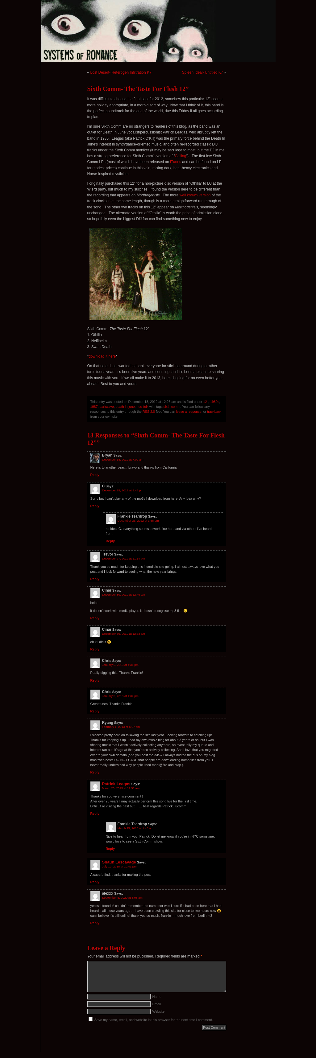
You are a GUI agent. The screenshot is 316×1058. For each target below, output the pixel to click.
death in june (125, 406)
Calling (180, 156)
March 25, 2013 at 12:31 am (121, 788)
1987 (94, 406)
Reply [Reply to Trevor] (94, 579)
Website (158, 1011)
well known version (195, 195)
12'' (205, 402)
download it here (102, 356)
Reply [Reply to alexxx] (94, 923)
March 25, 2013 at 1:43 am (135, 828)
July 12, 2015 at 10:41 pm (119, 866)
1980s (214, 402)
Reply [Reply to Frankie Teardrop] (110, 541)
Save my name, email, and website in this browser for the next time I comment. (153, 1020)
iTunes (175, 162)
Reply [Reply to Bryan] (94, 475)
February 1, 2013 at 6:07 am (121, 726)
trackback (214, 411)
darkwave (107, 406)
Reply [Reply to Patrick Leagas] (94, 813)
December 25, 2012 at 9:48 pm (122, 490)
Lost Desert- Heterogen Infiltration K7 (121, 72)
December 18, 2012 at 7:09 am (122, 459)
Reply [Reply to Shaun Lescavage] (94, 882)
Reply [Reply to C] (94, 506)
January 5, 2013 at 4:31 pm (120, 664)
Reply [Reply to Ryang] (94, 772)
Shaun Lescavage (119, 862)
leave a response (188, 411)
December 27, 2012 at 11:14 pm (123, 558)
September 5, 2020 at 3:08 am (122, 897)
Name (156, 997)
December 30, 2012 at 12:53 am (123, 633)
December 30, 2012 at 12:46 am (123, 594)
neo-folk (142, 406)
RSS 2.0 (149, 411)
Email (156, 1004)
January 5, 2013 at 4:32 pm (120, 696)
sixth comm (172, 406)
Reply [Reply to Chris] (94, 680)
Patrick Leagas (116, 783)
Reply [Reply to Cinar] (94, 618)
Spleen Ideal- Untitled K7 (202, 72)
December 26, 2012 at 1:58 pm (138, 520)
